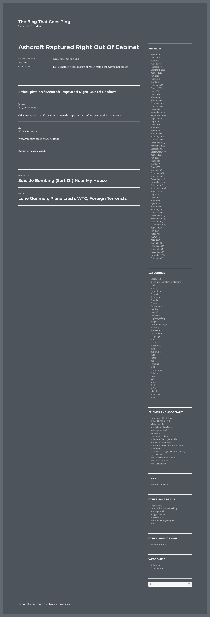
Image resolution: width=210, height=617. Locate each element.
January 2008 (157, 140)
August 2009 (156, 88)
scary (153, 382)
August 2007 (156, 155)
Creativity (155, 294)
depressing (156, 297)
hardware (155, 315)
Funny (154, 303)
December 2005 (158, 215)
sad (152, 379)
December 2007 (158, 143)
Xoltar (153, 523)
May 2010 (155, 82)
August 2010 (156, 73)
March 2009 (156, 100)
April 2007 (155, 167)
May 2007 (155, 164)
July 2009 (155, 91)
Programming (157, 370)
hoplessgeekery (158, 318)
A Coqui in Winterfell (160, 421)
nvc (152, 361)
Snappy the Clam (158, 514)
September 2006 (158, 188)
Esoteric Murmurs (159, 544)
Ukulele (154, 391)
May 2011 (155, 61)
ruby (153, 376)
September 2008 (158, 115)
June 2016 (155, 58)
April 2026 (155, 55)
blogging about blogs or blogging (166, 282)
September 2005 (158, 225)
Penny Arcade (157, 568)
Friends (154, 300)
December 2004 (158, 252)
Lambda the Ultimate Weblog (164, 508)
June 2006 (155, 197)
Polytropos (156, 448)
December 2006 (158, 179)
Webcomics (156, 394)
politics (154, 367)
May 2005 (155, 237)
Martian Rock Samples (161, 442)
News (29, 66)
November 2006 (158, 182)
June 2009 (155, 94)
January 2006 (157, 212)
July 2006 (155, 194)
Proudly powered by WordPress (58, 604)
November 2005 (158, 218)
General (22, 66)
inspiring (155, 327)
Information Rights (160, 324)
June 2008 (155, 124)
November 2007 (158, 146)
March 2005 (156, 243)
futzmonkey (156, 306)
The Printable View (159, 461)
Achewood (155, 565)
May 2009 (155, 97)
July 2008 (155, 121)
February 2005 (157, 246)
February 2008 (157, 136)
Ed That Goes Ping (27, 58)
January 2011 (156, 67)
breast (124, 66)
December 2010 (158, 70)
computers (156, 291)
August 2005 (156, 228)
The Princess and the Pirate (163, 457)
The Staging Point (159, 464)
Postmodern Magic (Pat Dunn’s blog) (168, 451)
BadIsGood (156, 279)
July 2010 (155, 76)
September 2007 (158, 152)
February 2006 (157, 209)
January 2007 (157, 176)
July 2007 (155, 158)
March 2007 (156, 170)
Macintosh (156, 346)
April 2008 (155, 130)
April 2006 (155, 203)
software (155, 388)
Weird (153, 397)
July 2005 (155, 231)
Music (153, 355)
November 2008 (158, 112)
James (21, 104)
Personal (155, 364)
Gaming (154, 309)
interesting (156, 330)
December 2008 (158, 109)
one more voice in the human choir (167, 445)
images (154, 321)
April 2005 (155, 240)
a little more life (158, 424)
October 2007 (157, 149)
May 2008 (155, 127)
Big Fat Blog (156, 505)
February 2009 (157, 103)
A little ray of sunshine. (66, 58)
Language (155, 336)
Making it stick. (158, 511)
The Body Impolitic (159, 484)
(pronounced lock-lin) (161, 418)
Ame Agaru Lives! (159, 430)
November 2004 (158, 255)
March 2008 (156, 133)
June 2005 (155, 234)
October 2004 (157, 258)
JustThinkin (156, 333)
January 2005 (157, 249)
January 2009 (157, 106)
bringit (154, 288)
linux (153, 340)
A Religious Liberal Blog (161, 427)
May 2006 (155, 200)
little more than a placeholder (164, 439)
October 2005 (157, 222)
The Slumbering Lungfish (163, 520)
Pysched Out (156, 454)
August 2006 (156, 191)
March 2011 (156, 64)
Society (154, 385)
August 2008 (156, 118)
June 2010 (155, 79)
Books (154, 285)
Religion (154, 373)
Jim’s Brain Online (159, 436)
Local (153, 343)
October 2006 (157, 185)
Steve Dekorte (157, 517)
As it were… (156, 433)
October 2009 (157, 85)
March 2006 (156, 206)
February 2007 (157, 173)
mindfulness (156, 352)
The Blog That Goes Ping (44, 21)
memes (154, 349)
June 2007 (155, 161)
